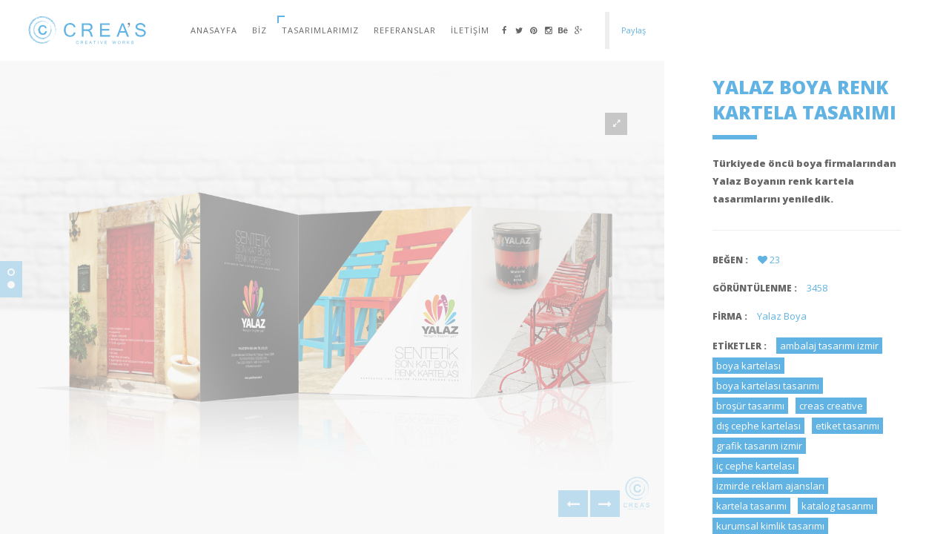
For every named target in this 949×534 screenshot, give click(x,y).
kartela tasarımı (751, 505)
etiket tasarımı (847, 425)
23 (769, 259)
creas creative (831, 405)
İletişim (470, 30)
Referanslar (405, 30)
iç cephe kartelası (755, 465)
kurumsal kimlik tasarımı (770, 526)
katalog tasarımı (837, 505)
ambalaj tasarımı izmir (829, 345)
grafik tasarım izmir (759, 445)
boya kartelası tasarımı (767, 385)
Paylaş (633, 30)
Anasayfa (214, 30)
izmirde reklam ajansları (770, 485)
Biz (259, 30)
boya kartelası (748, 365)
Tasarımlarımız (320, 30)
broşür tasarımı (750, 405)
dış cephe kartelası (758, 425)
